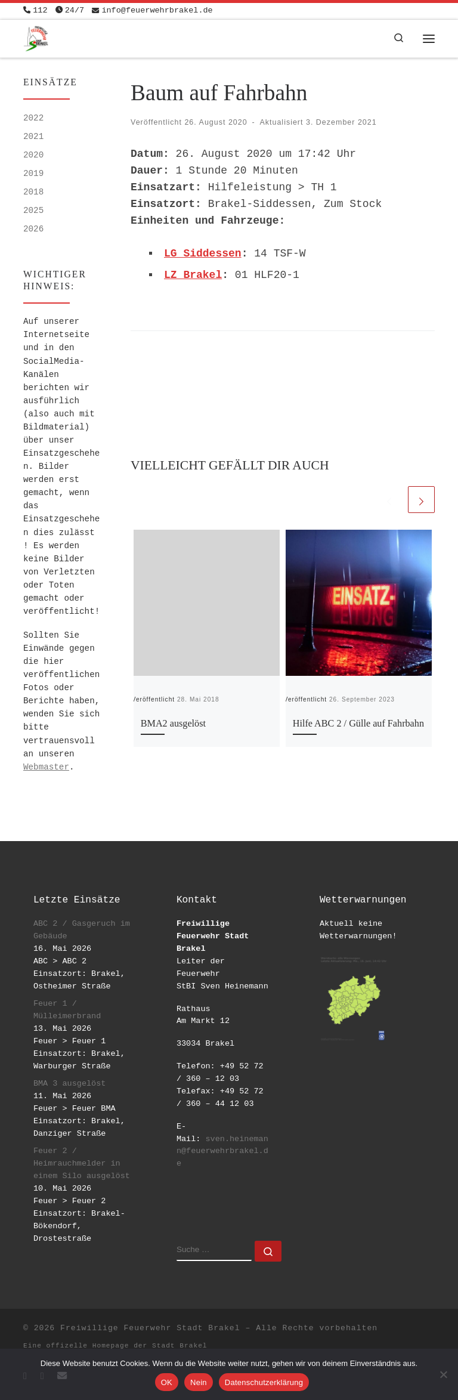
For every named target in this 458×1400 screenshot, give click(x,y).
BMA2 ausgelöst (173, 723)
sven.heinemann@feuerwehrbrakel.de (222, 1152)
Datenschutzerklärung (264, 1382)
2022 (33, 118)
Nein (198, 1382)
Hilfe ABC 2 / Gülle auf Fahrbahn (358, 723)
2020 (33, 155)
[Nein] (443, 1374)
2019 (33, 173)
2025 (33, 210)
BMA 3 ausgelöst (69, 1083)
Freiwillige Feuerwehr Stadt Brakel (150, 1328)
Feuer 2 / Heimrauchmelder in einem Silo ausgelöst (81, 1163)
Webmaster (46, 767)
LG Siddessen (203, 253)
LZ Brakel (193, 275)
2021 (33, 136)
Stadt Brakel (180, 1345)
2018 (33, 192)
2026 (33, 229)
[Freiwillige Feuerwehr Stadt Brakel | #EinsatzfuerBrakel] (36, 37)
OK (166, 1382)
